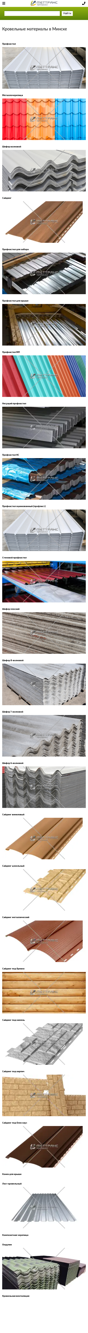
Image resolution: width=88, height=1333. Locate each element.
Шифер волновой (11, 146)
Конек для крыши (11, 1174)
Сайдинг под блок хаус (14, 1122)
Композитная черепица (15, 1235)
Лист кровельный (12, 1183)
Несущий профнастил (14, 403)
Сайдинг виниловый (13, 814)
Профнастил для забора (15, 249)
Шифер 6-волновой (12, 763)
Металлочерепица (12, 95)
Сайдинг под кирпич (13, 1071)
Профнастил (9, 43)
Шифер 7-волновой (12, 711)
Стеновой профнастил (14, 557)
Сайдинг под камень (13, 1020)
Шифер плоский (10, 609)
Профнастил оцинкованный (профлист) (24, 506)
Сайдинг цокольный (13, 865)
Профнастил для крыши (15, 300)
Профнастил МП (11, 352)
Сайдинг (7, 198)
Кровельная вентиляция (15, 1296)
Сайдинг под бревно (13, 968)
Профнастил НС (10, 454)
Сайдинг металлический (15, 917)
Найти (67, 13)
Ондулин (7, 1244)
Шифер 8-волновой (12, 660)
